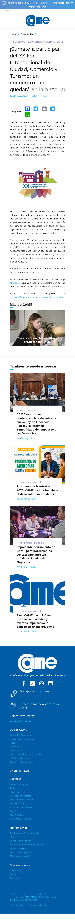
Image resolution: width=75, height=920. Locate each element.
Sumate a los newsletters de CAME (39, 705)
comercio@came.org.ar (51, 297)
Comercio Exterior (19, 848)
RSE (12, 837)
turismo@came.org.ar (22, 297)
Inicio (13, 33)
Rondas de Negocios (20, 852)
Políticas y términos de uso (22, 905)
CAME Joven (16, 811)
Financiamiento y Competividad (26, 844)
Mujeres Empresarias (21, 807)
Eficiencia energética (20, 856)
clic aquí (15, 282)
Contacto (15, 878)
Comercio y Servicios (21, 784)
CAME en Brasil (19, 770)
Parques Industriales (20, 796)
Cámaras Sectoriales (20, 819)
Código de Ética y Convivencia (25, 754)
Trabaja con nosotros (34, 691)
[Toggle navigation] (7, 12)
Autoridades (16, 750)
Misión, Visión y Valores (22, 739)
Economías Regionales (22, 799)
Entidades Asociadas (20, 735)
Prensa (13, 874)
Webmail (42, 905)
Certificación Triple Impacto (24, 833)
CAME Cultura (17, 815)
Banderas (15, 746)
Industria (14, 792)
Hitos (12, 743)
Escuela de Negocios (20, 721)
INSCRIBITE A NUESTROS (37, 4)
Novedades (27, 33)
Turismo (14, 788)
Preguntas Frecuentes (21, 762)
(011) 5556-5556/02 (27, 900)
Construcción (17, 803)
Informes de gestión (20, 758)
